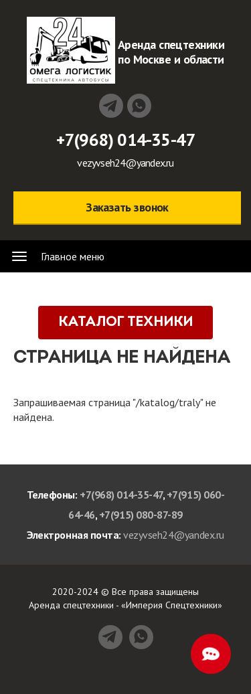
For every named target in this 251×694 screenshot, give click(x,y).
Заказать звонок (127, 207)
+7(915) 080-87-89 (141, 514)
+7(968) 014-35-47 (125, 139)
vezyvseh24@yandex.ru (125, 162)
